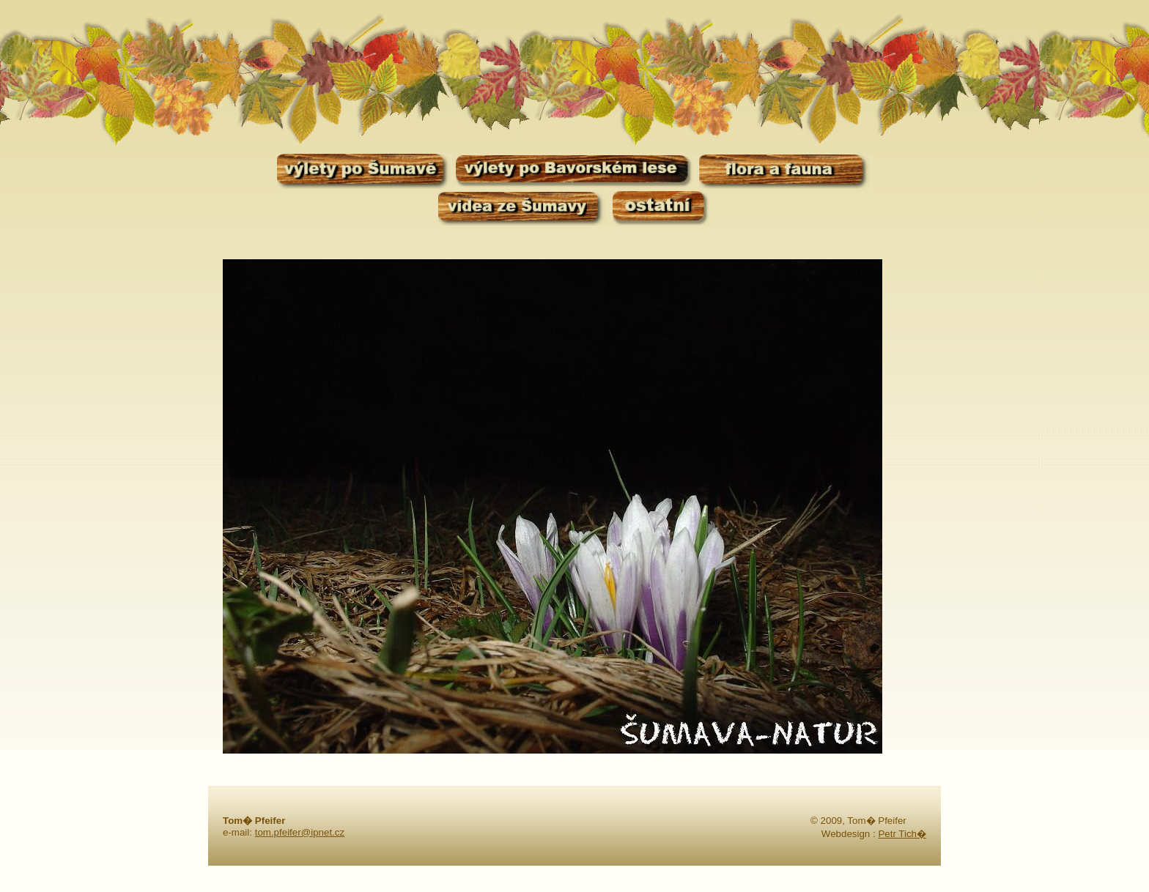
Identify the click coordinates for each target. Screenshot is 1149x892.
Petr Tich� (902, 833)
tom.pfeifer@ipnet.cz (299, 832)
